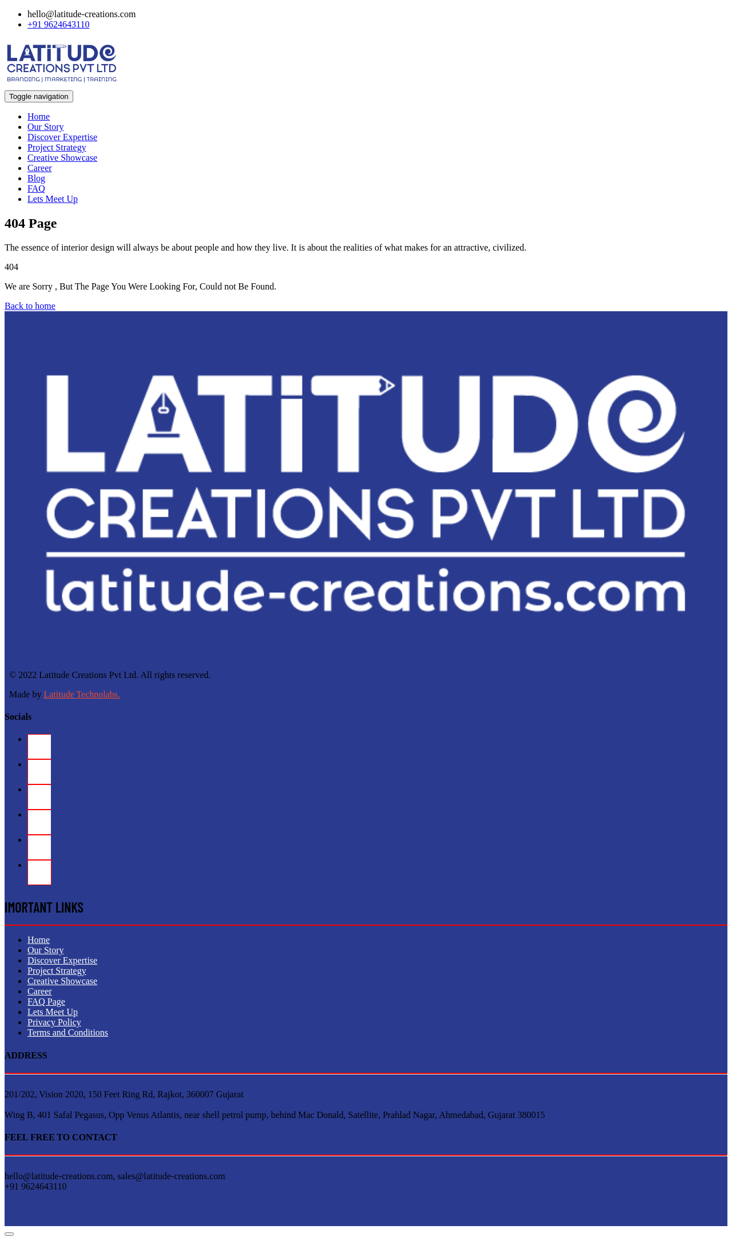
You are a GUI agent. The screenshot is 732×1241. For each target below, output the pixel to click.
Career (39, 168)
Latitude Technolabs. (81, 694)
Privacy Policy (54, 1022)
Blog (36, 178)
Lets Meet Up (52, 199)
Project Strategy (56, 147)
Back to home (30, 306)
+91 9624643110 (58, 24)
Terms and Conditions (67, 1032)
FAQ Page (46, 1001)
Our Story (45, 127)
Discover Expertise (62, 137)
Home (38, 116)
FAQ (36, 188)
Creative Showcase (62, 157)
